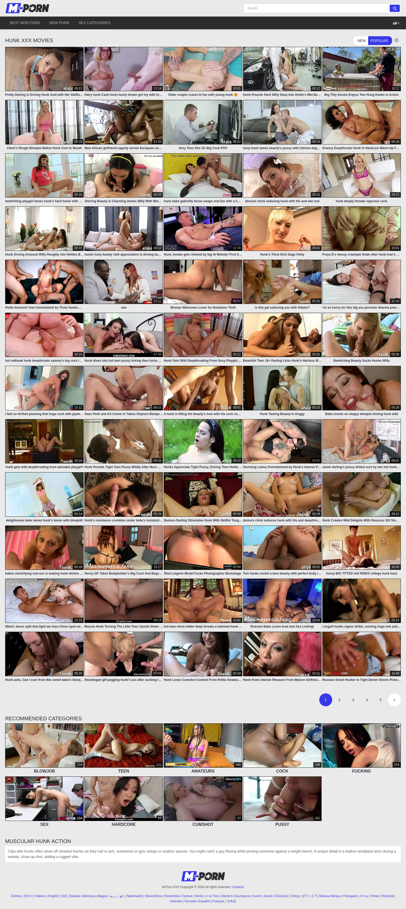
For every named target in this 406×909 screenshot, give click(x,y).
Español (204, 901)
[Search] (322, 8)
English (53, 896)
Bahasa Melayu (330, 896)
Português (350, 896)
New (361, 41)
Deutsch (227, 896)
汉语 (64, 896)
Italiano (41, 896)
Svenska (176, 901)
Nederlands (134, 896)
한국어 (28, 896)
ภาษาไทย (212, 896)
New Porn (59, 23)
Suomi (257, 896)
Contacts (238, 887)
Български (242, 896)
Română (388, 896)
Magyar (102, 896)
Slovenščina (153, 896)
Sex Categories (94, 23)
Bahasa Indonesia (82, 896)
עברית (364, 896)
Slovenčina (172, 896)
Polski (375, 896)
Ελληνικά (282, 896)
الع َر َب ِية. (117, 896)
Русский (190, 901)
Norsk (199, 896)
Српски (187, 896)
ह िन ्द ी (309, 896)
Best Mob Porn (25, 23)
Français (218, 901)
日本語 (231, 901)
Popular (379, 41)
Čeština (16, 896)
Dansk (268, 896)
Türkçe (295, 896)
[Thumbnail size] (396, 40)
